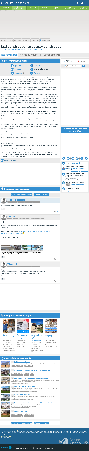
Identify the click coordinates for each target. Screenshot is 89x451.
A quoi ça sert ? (68, 191)
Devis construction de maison (9, 337)
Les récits (3, 40)
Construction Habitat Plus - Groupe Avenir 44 (31, 378)
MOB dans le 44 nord (22, 362)
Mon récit (10, 40)
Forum (5, 7)
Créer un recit (45, 40)
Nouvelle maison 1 (21, 411)
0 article (37, 65)
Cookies (85, 447)
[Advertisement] (44, 25)
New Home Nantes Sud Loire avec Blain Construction (34, 403)
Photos (32, 7)
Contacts (18, 447)
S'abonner (81, 61)
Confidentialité (78, 447)
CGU (56, 447)
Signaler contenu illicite (27, 447)
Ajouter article (26, 40)
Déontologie (66, 447)
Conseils (44, 7)
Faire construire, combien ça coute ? (23, 337)
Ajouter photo (35, 40)
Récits (19, 8)
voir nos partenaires (5, 437)
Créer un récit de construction (21, 195)
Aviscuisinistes (83, 8)
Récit (9, 55)
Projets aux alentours (83, 171)
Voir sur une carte (74, 171)
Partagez (37, 73)
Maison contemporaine (22, 395)
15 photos (18, 69)
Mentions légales (38, 447)
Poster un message (41, 195)
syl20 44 (18, 65)
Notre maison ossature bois (24, 386)
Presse (60, 447)
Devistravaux (56, 8)
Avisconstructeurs (70, 8)
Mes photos (17, 40)
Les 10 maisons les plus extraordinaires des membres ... (37, 338)
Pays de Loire (71, 168)
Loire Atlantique (79, 168)
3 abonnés (18, 73)
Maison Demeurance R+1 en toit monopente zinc (32, 370)
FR (66, 168)
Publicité (72, 447)
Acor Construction (77, 185)
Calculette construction (48, 447)
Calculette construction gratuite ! (49, 337)
